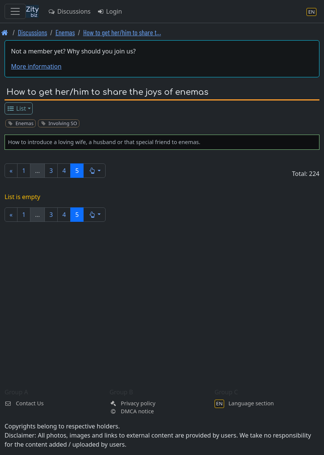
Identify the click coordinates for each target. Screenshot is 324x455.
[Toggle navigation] (15, 11)
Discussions (69, 11)
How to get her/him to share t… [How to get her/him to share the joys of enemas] (122, 32)
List (16, 108)
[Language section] (311, 11)
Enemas (65, 32)
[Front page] (4, 32)
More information (36, 66)
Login (109, 11)
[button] (94, 170)
